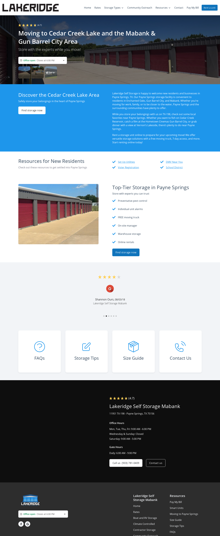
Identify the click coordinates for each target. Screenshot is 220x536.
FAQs (173, 532)
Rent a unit (210, 7)
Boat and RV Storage (145, 518)
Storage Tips (177, 526)
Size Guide (176, 520)
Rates (136, 512)
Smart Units (176, 508)
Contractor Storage (144, 530)
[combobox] (42, 60)
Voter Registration (128, 167)
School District (174, 167)
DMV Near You (174, 162)
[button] (24, 72)
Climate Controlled (144, 524)
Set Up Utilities (126, 162)
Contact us (155, 463)
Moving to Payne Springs (184, 514)
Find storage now (32, 110)
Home (136, 506)
